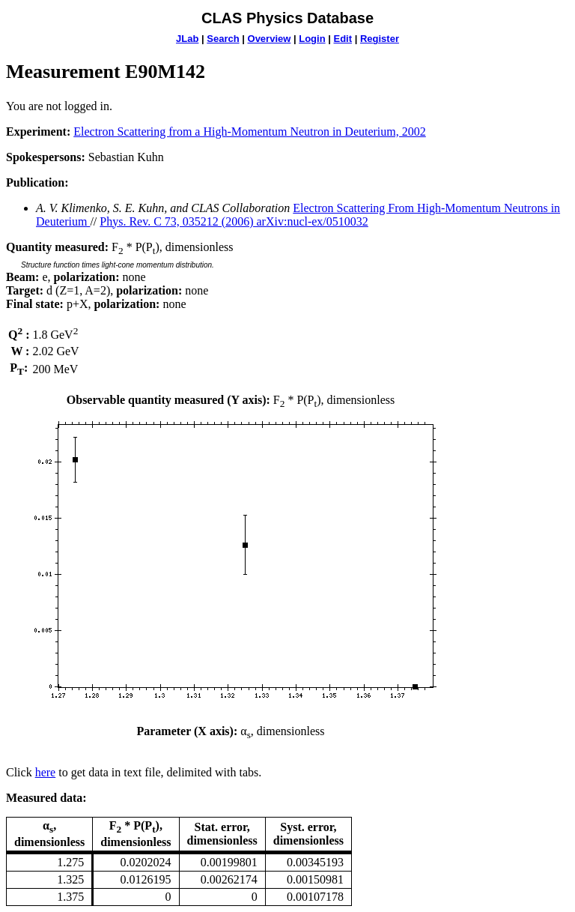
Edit (342, 38)
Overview (269, 38)
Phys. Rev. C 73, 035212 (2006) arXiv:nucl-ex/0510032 (234, 221)
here (45, 772)
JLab (187, 38)
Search (223, 38)
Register (379, 38)
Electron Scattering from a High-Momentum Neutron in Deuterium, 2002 (249, 131)
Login (312, 38)
